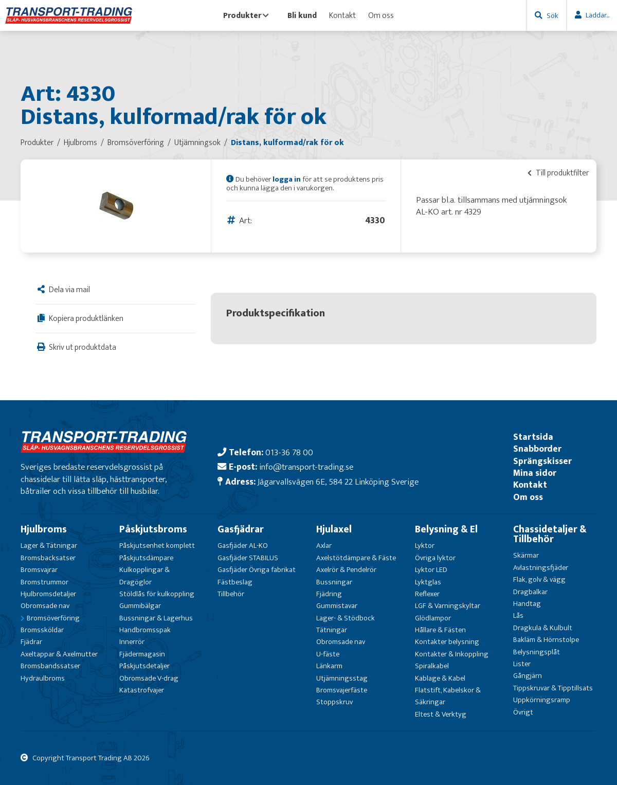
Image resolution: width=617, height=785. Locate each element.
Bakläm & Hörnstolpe (546, 639)
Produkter (246, 15)
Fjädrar (31, 641)
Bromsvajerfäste (341, 690)
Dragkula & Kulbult (542, 627)
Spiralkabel (432, 665)
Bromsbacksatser (48, 557)
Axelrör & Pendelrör (346, 569)
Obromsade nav (45, 605)
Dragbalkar (530, 591)
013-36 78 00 (289, 452)
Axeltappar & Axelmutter (59, 654)
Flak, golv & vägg (539, 579)
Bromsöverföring (53, 618)
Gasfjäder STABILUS (247, 557)
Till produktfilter (558, 173)
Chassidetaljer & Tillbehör (550, 534)
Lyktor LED (431, 569)
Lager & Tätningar (49, 545)
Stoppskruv (334, 701)
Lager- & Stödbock (345, 618)
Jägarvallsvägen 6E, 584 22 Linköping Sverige (338, 481)
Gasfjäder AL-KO (242, 545)
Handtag (527, 603)
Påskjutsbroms (153, 529)
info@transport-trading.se (306, 466)
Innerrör (131, 641)
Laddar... (597, 15)
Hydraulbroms (43, 678)
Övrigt (523, 712)
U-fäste (327, 654)
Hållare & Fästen (440, 629)
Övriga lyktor (435, 557)
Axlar (324, 545)
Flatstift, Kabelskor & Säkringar (448, 696)
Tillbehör (230, 593)
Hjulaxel (334, 529)
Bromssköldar (42, 629)
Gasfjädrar (240, 529)
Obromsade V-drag (148, 678)
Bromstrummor (44, 582)
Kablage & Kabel (440, 678)
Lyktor (424, 545)
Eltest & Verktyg (440, 714)
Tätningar (331, 629)
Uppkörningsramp (541, 699)
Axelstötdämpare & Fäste (356, 557)
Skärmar (526, 555)
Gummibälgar (140, 605)
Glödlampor (433, 618)
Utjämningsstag (342, 678)
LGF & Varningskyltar (447, 605)
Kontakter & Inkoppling (451, 654)
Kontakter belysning (447, 641)
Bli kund (302, 15)
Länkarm (329, 665)
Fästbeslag (234, 582)
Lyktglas (428, 582)
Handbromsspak (145, 629)
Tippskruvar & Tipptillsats (553, 688)
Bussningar (334, 582)
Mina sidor (534, 473)
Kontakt (342, 15)
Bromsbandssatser (50, 665)
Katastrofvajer (141, 690)
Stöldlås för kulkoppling (156, 593)
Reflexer (427, 593)
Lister (522, 663)
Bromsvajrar (39, 569)
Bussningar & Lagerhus (156, 618)
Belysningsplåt (536, 652)
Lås (518, 615)
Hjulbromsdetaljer (48, 593)
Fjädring (329, 593)
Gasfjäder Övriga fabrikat (256, 569)
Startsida (533, 437)
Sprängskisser (542, 461)
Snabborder (537, 448)
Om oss (381, 15)
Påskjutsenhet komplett (157, 545)
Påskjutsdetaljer (144, 665)
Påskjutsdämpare (146, 557)
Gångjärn (527, 675)
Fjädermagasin (142, 654)
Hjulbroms (44, 529)
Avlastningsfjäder (540, 567)
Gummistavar (336, 605)
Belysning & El (446, 529)
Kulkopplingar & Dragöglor (144, 575)
